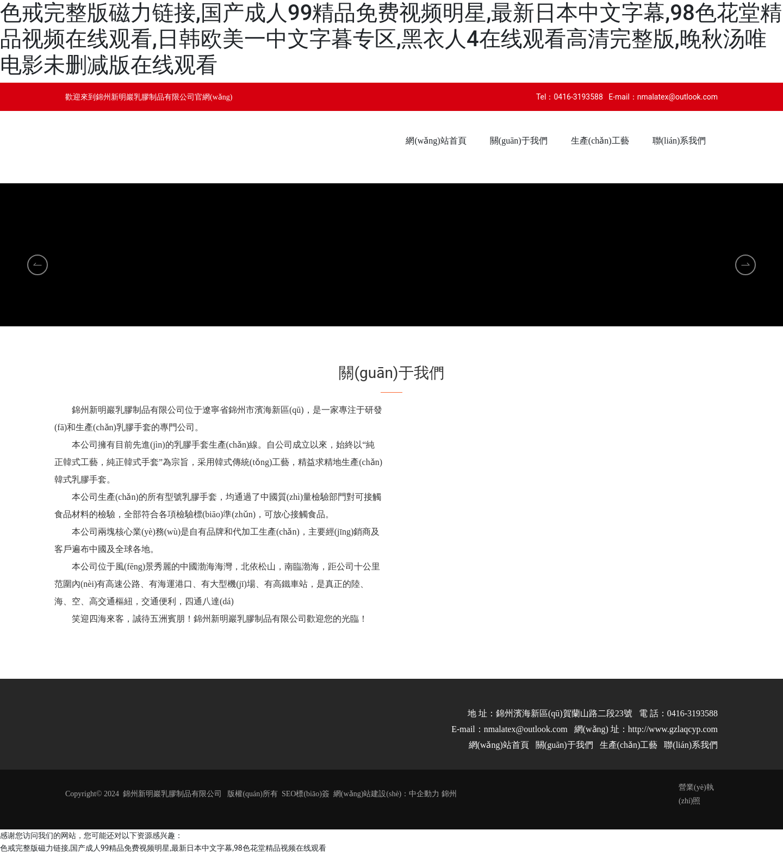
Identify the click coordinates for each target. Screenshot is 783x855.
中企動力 (424, 794)
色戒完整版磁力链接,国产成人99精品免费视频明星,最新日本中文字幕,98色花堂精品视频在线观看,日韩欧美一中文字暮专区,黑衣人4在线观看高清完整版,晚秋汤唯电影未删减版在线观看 (391, 39)
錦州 (449, 794)
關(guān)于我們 (564, 744)
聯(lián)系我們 (691, 744)
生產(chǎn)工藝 (629, 744)
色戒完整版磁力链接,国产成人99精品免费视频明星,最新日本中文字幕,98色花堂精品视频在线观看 (163, 848)
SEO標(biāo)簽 (306, 794)
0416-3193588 (578, 96)
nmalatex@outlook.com (677, 96)
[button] (377, 330)
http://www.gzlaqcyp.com (673, 729)
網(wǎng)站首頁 (499, 744)
